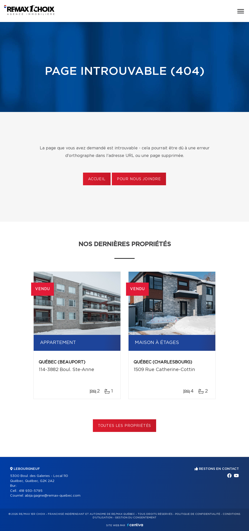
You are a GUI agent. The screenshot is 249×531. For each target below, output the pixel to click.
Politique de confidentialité (197, 514)
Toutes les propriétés (124, 426)
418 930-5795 (31, 491)
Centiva (135, 524)
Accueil (97, 179)
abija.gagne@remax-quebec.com (52, 495)
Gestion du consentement (135, 517)
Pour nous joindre (139, 179)
